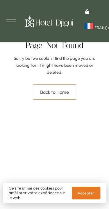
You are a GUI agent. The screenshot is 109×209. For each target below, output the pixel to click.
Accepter (85, 193)
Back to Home (54, 92)
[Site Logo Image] (49, 21)
